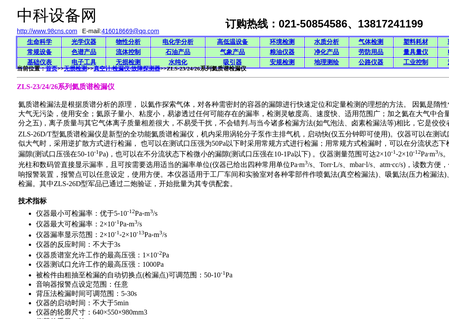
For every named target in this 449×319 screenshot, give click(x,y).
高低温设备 (232, 42)
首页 (51, 68)
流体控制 (128, 52)
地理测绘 (326, 62)
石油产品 (177, 52)
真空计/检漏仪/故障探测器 (127, 68)
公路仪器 (370, 62)
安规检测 (282, 62)
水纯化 (178, 62)
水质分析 (326, 42)
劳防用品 (370, 52)
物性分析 (128, 42)
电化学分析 (177, 42)
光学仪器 (83, 42)
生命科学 (39, 42)
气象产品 (232, 52)
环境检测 (282, 42)
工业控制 (415, 62)
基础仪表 (39, 62)
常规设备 (39, 52)
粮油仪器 (282, 52)
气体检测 (370, 42)
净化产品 (326, 52)
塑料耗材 (415, 42)
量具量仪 (415, 52)
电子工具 (83, 62)
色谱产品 (83, 52)
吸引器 (232, 62)
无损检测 (128, 62)
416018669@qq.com (130, 31)
